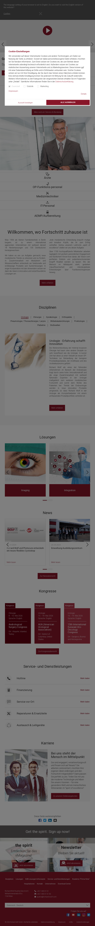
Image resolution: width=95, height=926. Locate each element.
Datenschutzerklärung (64, 81)
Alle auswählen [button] (68, 102)
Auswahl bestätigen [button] (25, 103)
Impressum (13, 91)
